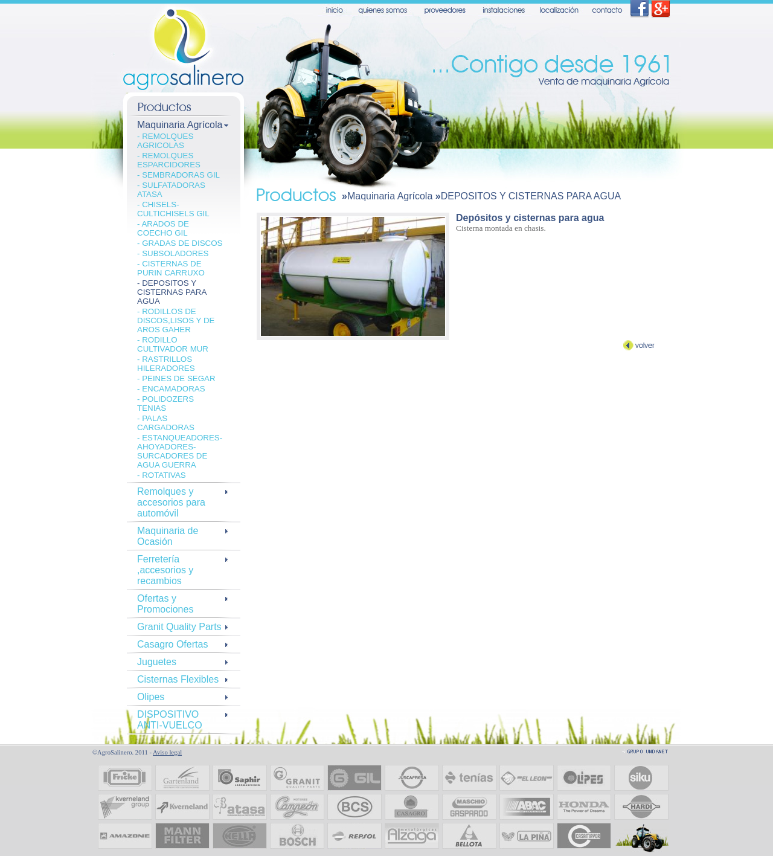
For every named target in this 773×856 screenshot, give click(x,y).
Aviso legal (167, 752)
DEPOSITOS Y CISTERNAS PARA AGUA (531, 196)
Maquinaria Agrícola (389, 196)
